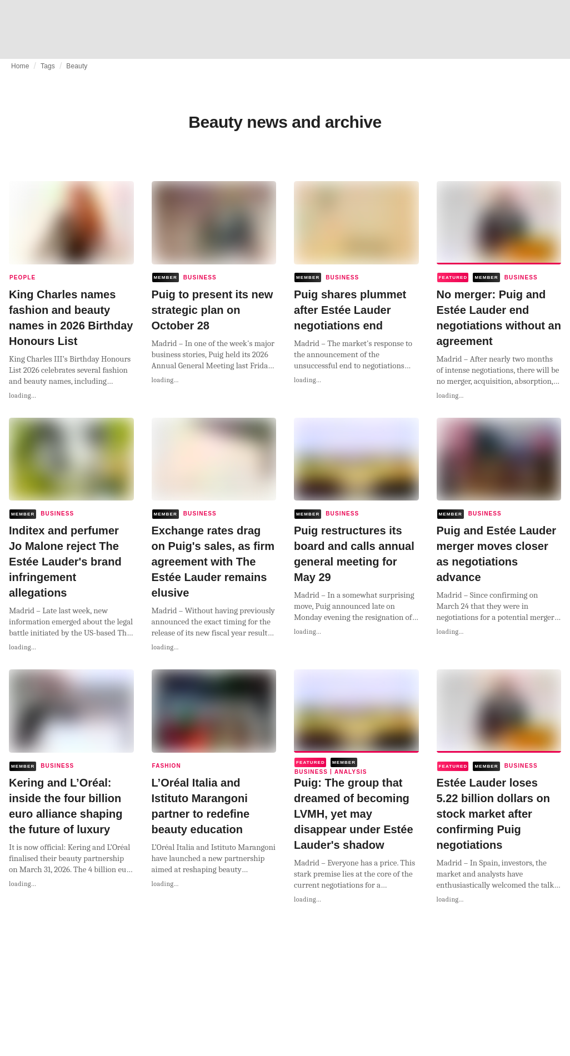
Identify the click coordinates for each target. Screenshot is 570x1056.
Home (20, 66)
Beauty (76, 66)
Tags (48, 66)
